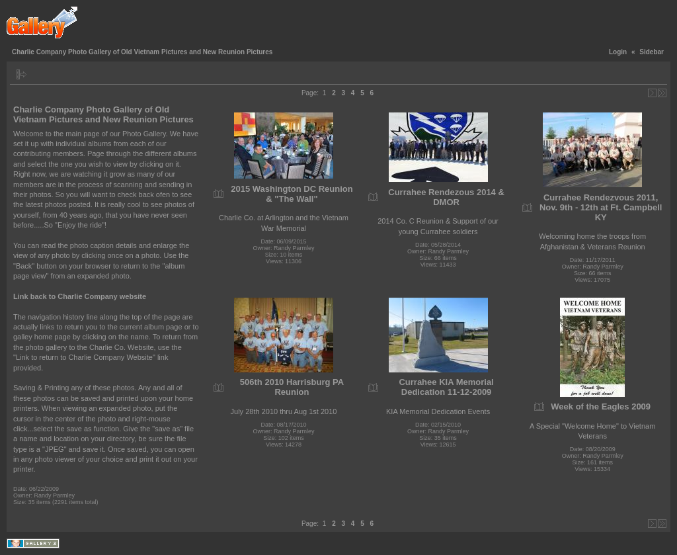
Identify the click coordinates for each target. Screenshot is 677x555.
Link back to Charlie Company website (79, 296)
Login (618, 52)
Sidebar (651, 52)
